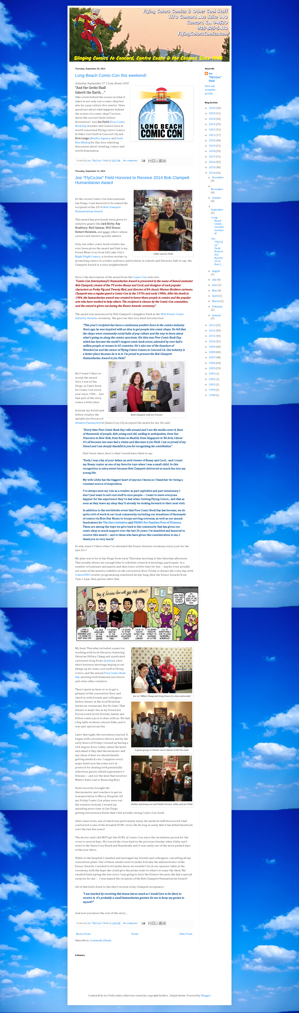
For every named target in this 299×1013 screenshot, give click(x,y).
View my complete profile (210, 90)
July (214, 279)
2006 (212, 363)
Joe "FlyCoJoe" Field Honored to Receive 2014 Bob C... (217, 251)
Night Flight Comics (87, 256)
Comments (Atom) (100, 940)
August (216, 271)
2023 (212, 124)
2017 (212, 156)
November (217, 189)
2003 (212, 373)
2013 (212, 325)
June (215, 285)
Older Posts (185, 934)
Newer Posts (83, 934)
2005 (212, 368)
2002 (212, 379)
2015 (212, 167)
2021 (212, 135)
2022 (212, 129)
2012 (212, 330)
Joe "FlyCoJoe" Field (215, 77)
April (215, 296)
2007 (212, 357)
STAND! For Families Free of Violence (157, 522)
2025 (212, 113)
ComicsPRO (82, 574)
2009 (212, 347)
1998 (212, 395)
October (216, 198)
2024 (212, 119)
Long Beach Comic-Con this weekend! (110, 75)
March (216, 301)
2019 (212, 146)
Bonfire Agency (101, 138)
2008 (212, 352)
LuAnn (109, 660)
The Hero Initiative (115, 522)
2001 (212, 384)
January (216, 315)
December (218, 177)
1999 (212, 390)
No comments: (130, 160)
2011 (212, 336)
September (217, 209)
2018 (212, 151)
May (215, 290)
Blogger (205, 995)
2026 (212, 108)
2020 (212, 140)
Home (134, 934)
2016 (212, 162)
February (217, 306)
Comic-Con (140, 277)
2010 (212, 341)
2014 (212, 173)
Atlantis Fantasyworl (88, 422)
